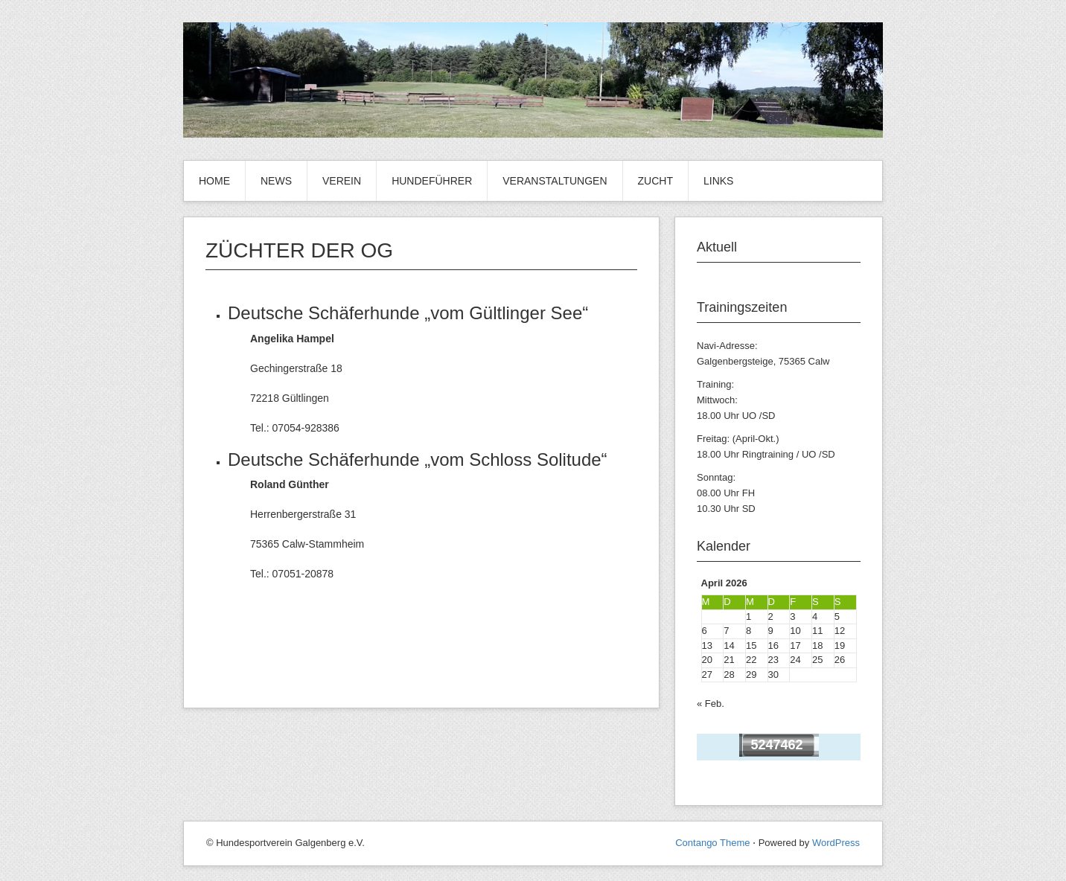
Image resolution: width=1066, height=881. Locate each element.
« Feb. (710, 703)
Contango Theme (712, 842)
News (276, 181)
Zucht (655, 181)
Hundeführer (432, 181)
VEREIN (341, 181)
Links (718, 181)
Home (214, 181)
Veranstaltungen (554, 181)
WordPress (836, 842)
